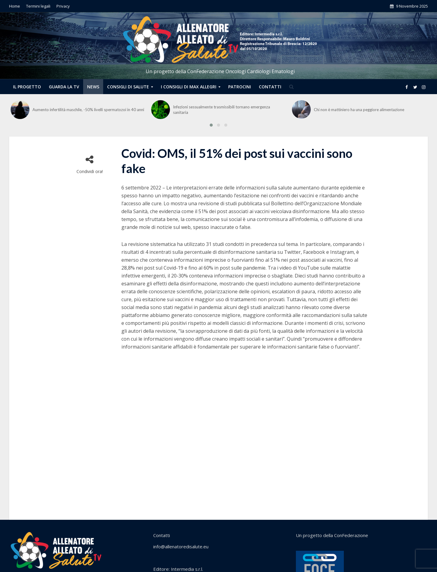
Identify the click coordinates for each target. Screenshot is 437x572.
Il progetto (27, 87)
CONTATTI (270, 87)
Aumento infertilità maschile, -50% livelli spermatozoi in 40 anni (88, 109)
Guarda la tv (64, 87)
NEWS (93, 87)
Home (14, 6)
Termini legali (38, 6)
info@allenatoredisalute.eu (180, 546)
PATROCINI (239, 87)
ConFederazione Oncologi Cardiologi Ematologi (241, 71)
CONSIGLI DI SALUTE (128, 87)
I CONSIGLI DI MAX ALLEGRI (188, 87)
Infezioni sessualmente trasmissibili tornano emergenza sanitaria (221, 109)
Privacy (63, 6)
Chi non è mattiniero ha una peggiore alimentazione (359, 109)
